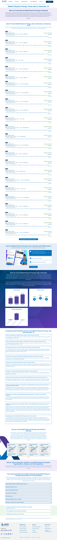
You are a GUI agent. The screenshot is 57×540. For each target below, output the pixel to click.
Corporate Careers (35, 528)
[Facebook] (1, 533)
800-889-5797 (6, 530)
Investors (34, 530)
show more (50, 37)
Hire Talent (17, 1)
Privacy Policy (22, 537)
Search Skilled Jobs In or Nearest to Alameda (28, 239)
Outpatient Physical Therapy (10, 508)
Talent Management (24, 1)
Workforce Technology (24, 532)
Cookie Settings (38, 537)
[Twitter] (3, 533)
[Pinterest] (6, 533)
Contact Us (47, 526)
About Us (41, 1)
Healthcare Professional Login (48, 531)
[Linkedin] (5, 533)
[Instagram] (12, 533)
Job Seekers (10, 1)
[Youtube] (10, 533)
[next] (50, 447)
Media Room (34, 532)
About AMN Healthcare (36, 526)
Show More (28, 18)
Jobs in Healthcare (23, 526)
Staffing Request (48, 528)
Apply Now (49, 1)
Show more (28, 468)
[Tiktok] (8, 533)
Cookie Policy (33, 537)
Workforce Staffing (23, 528)
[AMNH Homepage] (4, 1)
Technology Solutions (33, 1)
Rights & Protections (27, 537)
